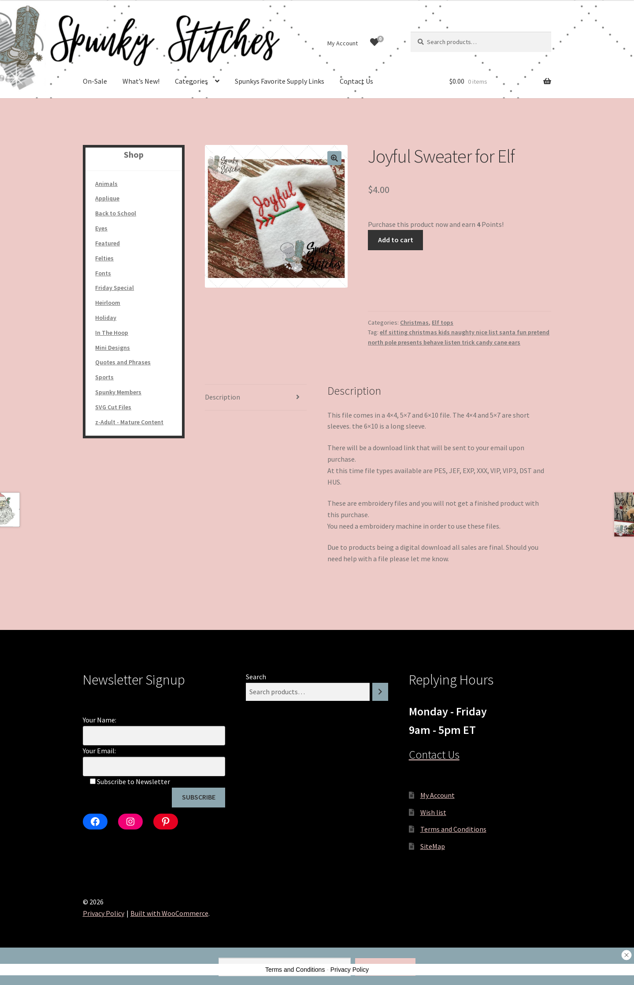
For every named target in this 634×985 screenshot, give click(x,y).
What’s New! (140, 81)
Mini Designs (112, 348)
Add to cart (395, 239)
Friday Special (114, 288)
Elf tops (442, 322)
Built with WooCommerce (169, 913)
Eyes (101, 228)
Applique (107, 198)
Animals (106, 184)
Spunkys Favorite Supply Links (279, 81)
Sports (104, 377)
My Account (342, 43)
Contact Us (356, 81)
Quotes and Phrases (123, 362)
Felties (104, 258)
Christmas (414, 322)
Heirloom (107, 303)
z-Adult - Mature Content (129, 422)
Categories (191, 81)
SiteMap (432, 846)
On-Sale (95, 81)
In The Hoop (111, 333)
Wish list (433, 812)
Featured (107, 243)
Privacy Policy (103, 913)
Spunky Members (118, 392)
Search (256, 676)
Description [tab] (222, 397)
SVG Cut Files (113, 407)
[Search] (380, 692)
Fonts (103, 273)
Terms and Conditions (453, 829)
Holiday (105, 318)
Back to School (115, 213)
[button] (334, 158)
